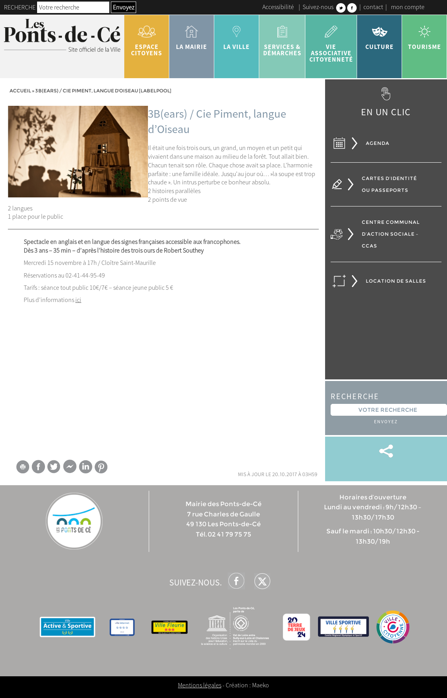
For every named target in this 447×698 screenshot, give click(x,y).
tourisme (424, 35)
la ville (236, 35)
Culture (379, 35)
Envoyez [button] (123, 7)
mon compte (408, 7)
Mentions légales (199, 685)
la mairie (191, 35)
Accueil (20, 91)
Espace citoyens (146, 38)
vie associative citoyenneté (331, 41)
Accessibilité (278, 7)
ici (78, 300)
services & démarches (282, 38)
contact (373, 7)
